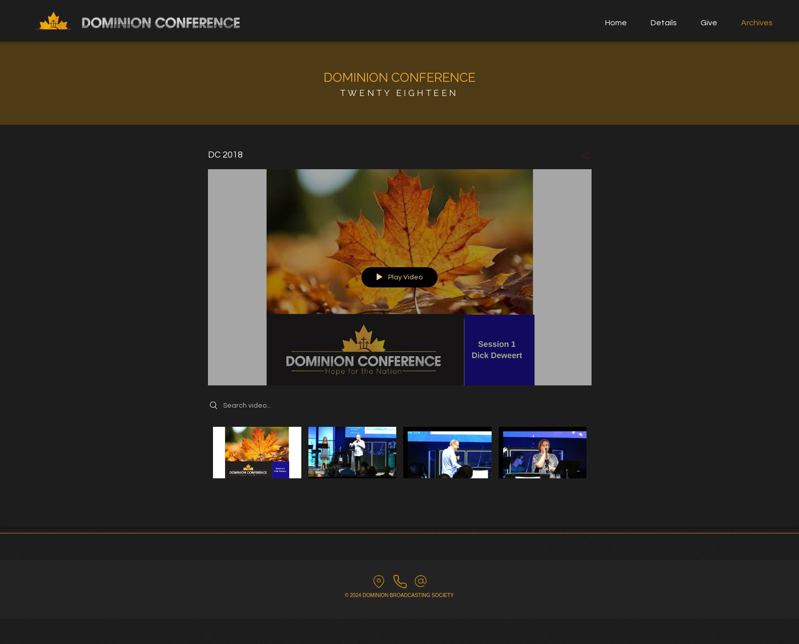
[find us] (378, 581)
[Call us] (400, 581)
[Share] (582, 156)
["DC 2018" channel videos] (400, 460)
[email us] (420, 581)
